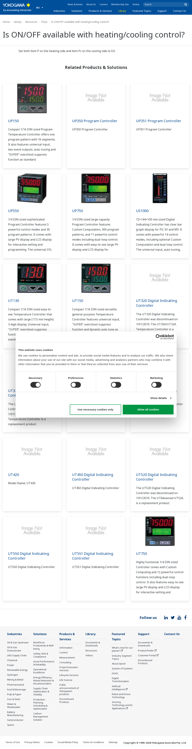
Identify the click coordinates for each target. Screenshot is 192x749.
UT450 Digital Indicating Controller (92, 477)
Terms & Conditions (93, 742)
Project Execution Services (68, 669)
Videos (89, 655)
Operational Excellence (39, 671)
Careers (103, 4)
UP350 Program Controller (94, 120)
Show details (158, 398)
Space (10, 724)
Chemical (12, 660)
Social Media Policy (68, 742)
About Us (91, 4)
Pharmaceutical (15, 684)
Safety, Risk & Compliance (40, 655)
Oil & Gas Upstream (17, 642)
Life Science (65, 680)
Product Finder (146, 650)
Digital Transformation (120, 680)
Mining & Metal (15, 679)
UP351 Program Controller (158, 120)
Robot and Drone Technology (121, 695)
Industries (59, 11)
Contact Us (179, 11)
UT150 (77, 300)
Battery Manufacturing (15, 713)
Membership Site (120, 4)
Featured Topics (141, 11)
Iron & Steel (13, 699)
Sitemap (113, 742)
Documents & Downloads (93, 644)
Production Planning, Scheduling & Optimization (40, 704)
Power (10, 665)
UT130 (13, 300)
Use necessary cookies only (95, 409)
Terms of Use (12, 742)
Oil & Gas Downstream (14, 649)
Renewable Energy (17, 669)
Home (6, 22)
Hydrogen (12, 674)
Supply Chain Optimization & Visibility (41, 691)
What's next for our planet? (122, 649)
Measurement (67, 657)
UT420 (13, 474)
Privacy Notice (32, 742)
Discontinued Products (66, 700)
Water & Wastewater (13, 705)
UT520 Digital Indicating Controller (156, 477)
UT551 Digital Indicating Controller (92, 556)
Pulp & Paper (14, 694)
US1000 (142, 210)
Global (135, 4)
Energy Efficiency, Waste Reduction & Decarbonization (43, 680)
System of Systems (122, 668)
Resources (31, 22)
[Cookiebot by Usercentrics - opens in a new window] (158, 336)
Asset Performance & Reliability (43, 663)
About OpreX (119, 663)
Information (65, 647)
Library (122, 11)
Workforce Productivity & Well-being (43, 645)
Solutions (76, 11)
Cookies (48, 742)
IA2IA (115, 673)
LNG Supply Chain (17, 655)
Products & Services (100, 11)
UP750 (77, 210)
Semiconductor (15, 720)
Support (162, 11)
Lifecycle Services (69, 675)
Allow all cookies (148, 409)
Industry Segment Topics (122, 657)
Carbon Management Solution (40, 716)
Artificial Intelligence (118, 688)
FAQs (44, 22)
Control (63, 652)
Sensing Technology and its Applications (122, 705)
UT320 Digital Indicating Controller (156, 303)
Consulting (65, 662)
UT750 (141, 553)
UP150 (13, 120)
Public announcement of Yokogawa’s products (69, 689)
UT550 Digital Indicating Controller (28, 556)
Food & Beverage (16, 689)
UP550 (13, 210)
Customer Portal (147, 655)
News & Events (75, 4)
